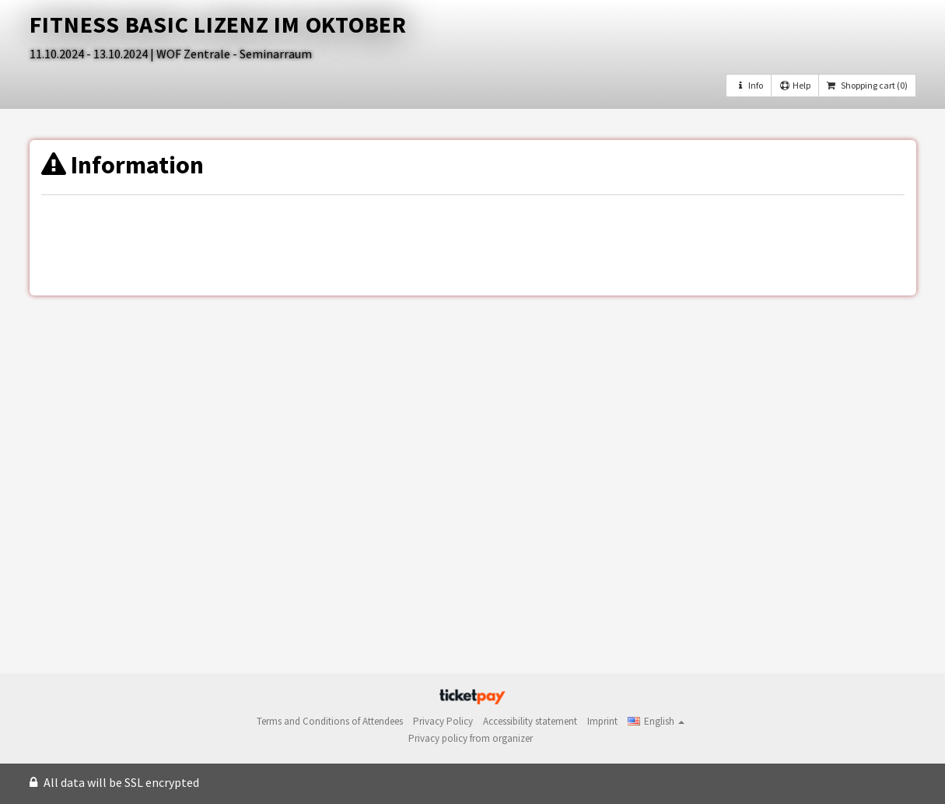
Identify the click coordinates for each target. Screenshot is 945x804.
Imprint (602, 721)
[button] (656, 721)
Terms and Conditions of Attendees (330, 721)
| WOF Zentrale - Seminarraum (231, 53)
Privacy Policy (443, 721)
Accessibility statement (530, 721)
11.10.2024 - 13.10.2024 (90, 53)
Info (748, 85)
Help (794, 85)
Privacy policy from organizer (470, 738)
